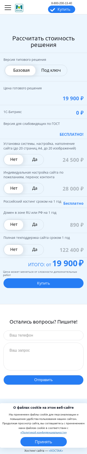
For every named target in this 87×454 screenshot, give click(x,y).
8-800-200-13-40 (61, 3)
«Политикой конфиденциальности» (43, 432)
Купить (64, 9)
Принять (43, 441)
